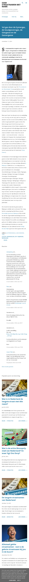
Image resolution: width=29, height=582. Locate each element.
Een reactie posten (7, 366)
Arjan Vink (9, 352)
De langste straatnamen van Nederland (13, 498)
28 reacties (10, 517)
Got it (19, 580)
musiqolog (9, 252)
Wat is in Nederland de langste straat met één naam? (12, 401)
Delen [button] (5, 240)
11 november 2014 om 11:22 (14, 307)
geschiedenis (20, 233)
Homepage (5, 16)
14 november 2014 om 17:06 (14, 347)
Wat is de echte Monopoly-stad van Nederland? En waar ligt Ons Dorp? (14, 450)
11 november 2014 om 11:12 (14, 281)
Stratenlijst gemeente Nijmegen (10, 213)
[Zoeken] (22, 3)
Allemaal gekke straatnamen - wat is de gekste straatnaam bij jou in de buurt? (14, 548)
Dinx (7, 286)
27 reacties (10, 470)
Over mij (14, 16)
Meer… (22, 16)
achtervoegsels (11, 233)
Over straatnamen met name (11, 4)
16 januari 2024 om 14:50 (13, 362)
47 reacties (10, 421)
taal (3, 234)
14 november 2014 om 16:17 (14, 323)
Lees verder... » (22, 421)
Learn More (12, 580)
